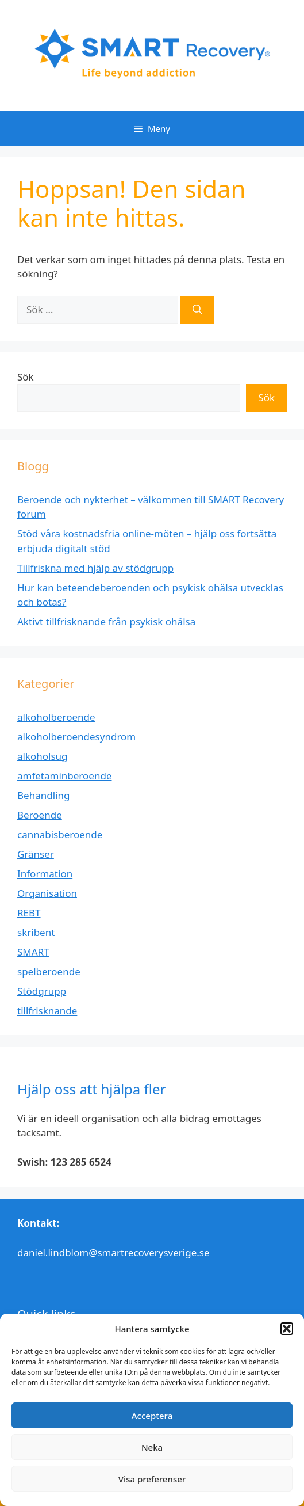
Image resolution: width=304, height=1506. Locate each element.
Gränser (35, 854)
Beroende (39, 815)
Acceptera (152, 1415)
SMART (33, 952)
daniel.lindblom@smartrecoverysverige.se (113, 1252)
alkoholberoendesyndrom (76, 736)
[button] (287, 1328)
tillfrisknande (47, 1010)
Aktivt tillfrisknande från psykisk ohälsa (106, 621)
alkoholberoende (56, 717)
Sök (25, 376)
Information (44, 873)
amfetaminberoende (64, 775)
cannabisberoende (59, 834)
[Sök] (197, 310)
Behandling (43, 795)
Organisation (47, 893)
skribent (36, 932)
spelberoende (48, 971)
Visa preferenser (152, 1479)
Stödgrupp (41, 991)
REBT (29, 912)
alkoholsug (42, 756)
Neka (152, 1447)
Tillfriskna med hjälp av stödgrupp (95, 568)
